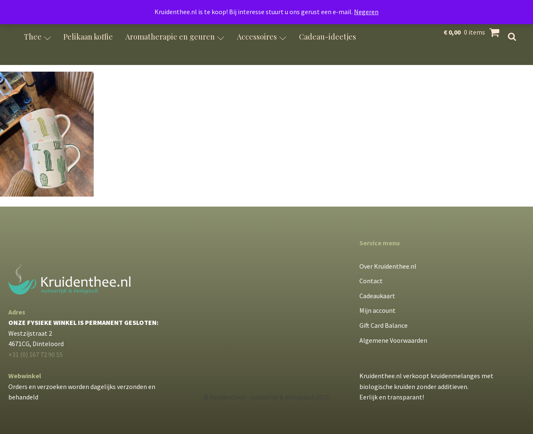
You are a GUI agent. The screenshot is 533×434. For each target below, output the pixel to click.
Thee (37, 37)
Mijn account (377, 310)
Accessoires (261, 37)
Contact (371, 281)
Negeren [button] (366, 11)
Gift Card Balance (383, 325)
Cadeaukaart (377, 296)
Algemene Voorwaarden (393, 340)
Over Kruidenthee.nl (387, 266)
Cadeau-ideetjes (327, 37)
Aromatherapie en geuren (174, 37)
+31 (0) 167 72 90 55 (35, 354)
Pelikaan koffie (88, 37)
